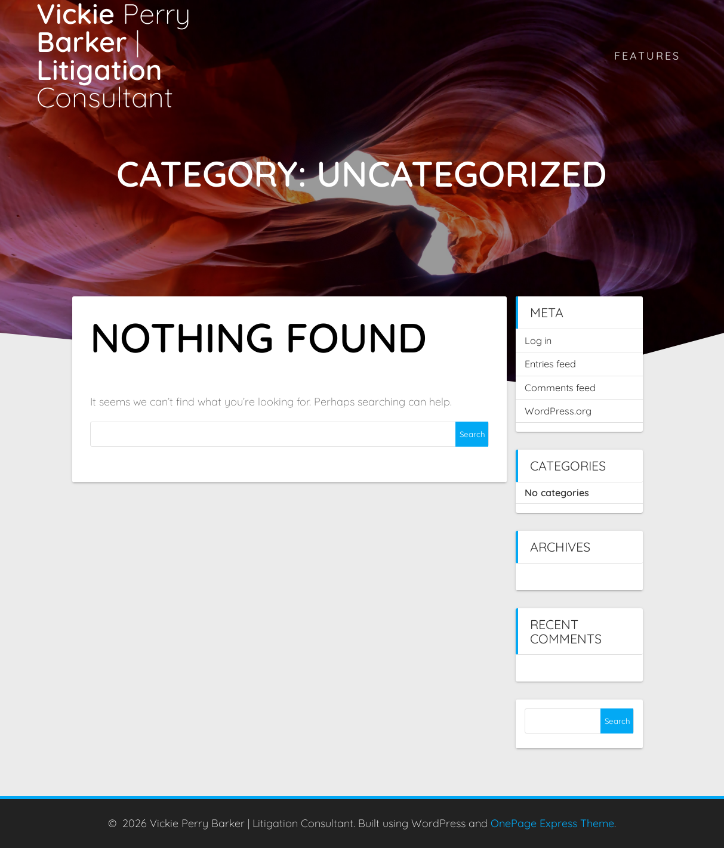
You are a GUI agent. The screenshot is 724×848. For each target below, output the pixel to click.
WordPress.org (558, 411)
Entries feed (550, 364)
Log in (538, 340)
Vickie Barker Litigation (113, 56)
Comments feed (560, 388)
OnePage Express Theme (552, 823)
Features (647, 56)
